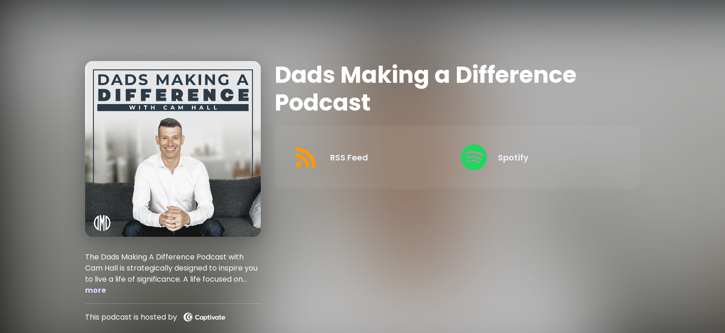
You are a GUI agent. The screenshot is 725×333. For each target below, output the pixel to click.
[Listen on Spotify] (537, 157)
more (95, 290)
